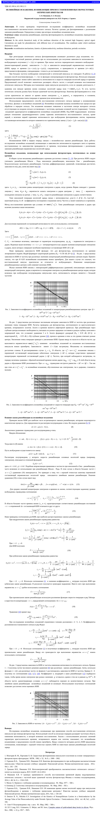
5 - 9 (70, 158)
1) (45, 581)
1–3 (93, 74)
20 (38, 674)
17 (34, 674)
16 (30, 674)
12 (84, 674)
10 (47, 336)
